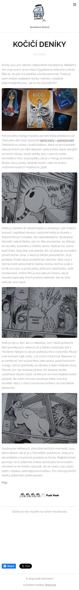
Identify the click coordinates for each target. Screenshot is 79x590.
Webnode (50, 585)
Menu (74, 4)
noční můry (47, 140)
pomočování (65, 140)
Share (8, 566)
